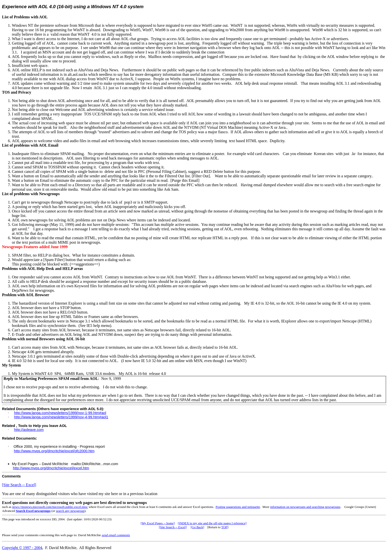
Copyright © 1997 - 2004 (22, 548)
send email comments (116, 535)
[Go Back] (197, 527)
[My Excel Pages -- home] (158, 523)
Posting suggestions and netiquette (238, 507)
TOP (224, 527)
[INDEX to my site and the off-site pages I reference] (212, 523)
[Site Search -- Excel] (19, 485)
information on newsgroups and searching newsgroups (305, 507)
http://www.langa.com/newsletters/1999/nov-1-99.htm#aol (60, 413)
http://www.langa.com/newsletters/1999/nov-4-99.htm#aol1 (61, 417)
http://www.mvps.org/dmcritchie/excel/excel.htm (51, 468)
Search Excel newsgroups (33, 511)
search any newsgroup (70, 511)
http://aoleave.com (29, 430)
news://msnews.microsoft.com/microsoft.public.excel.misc (50, 507)
